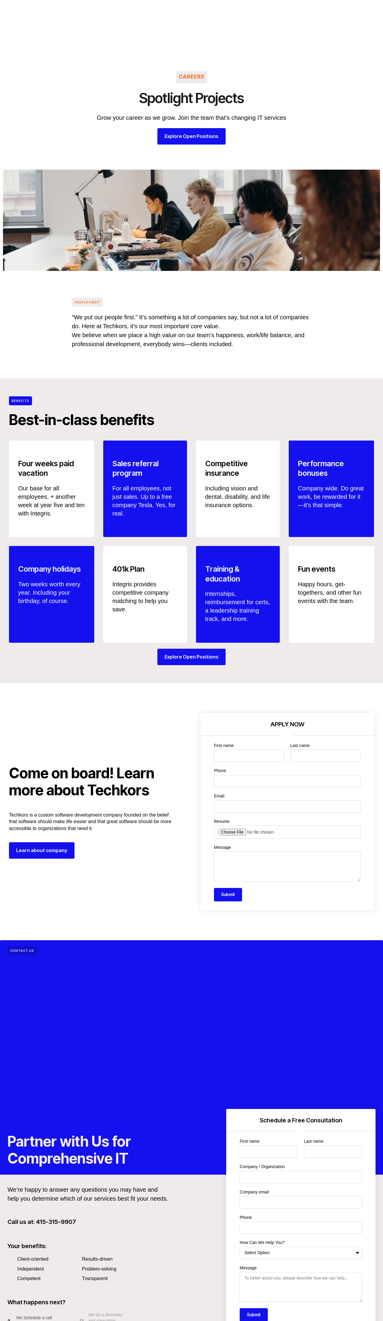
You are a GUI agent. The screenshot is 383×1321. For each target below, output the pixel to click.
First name (224, 745)
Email (219, 796)
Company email (254, 1192)
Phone (220, 770)
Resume (222, 821)
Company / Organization (262, 1166)
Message (222, 847)
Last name (300, 745)
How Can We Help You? (262, 1242)
